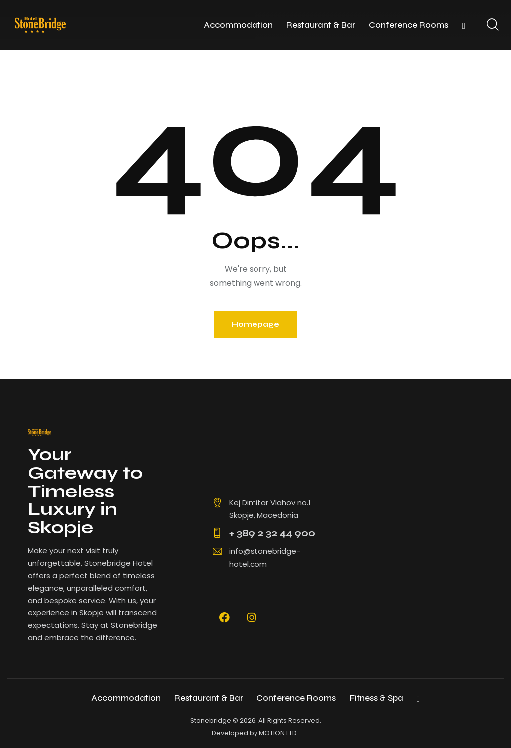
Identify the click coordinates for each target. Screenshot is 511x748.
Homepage (255, 324)
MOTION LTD (278, 733)
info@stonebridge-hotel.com (264, 557)
